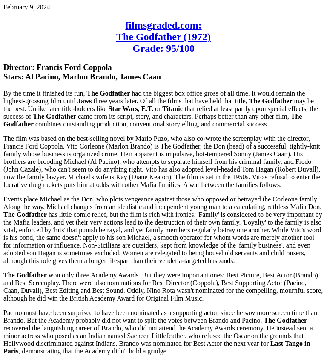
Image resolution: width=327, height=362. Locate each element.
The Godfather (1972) (163, 36)
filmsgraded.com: (163, 25)
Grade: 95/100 (163, 48)
